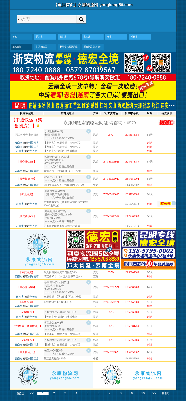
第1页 (21, 393)
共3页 (165, 393)
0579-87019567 (111, 216)
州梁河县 (31, 142)
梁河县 (39, 36)
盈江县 (87, 36)
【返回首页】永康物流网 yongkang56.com (93, 4)
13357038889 (132, 194)
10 (143, 393)
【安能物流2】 (26, 312)
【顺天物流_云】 (26, 178)
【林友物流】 (26, 272)
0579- (111, 134)
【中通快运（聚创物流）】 (26, 326)
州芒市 (30, 151)
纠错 (149, 142)
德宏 (14, 36)
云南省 (18, 142)
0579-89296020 (111, 178)
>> (154, 393)
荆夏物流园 (41, 46)
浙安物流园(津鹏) (92, 46)
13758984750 (132, 134)
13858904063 (132, 272)
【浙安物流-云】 (26, 216)
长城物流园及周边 (69, 46)
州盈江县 (31, 146)
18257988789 (132, 161)
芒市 (109, 36)
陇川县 (63, 36)
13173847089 (132, 302)
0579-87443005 (111, 194)
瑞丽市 (134, 36)
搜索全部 (16, 46)
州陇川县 (31, 344)
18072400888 (132, 216)
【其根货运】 (26, 302)
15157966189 (132, 312)
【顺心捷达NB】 (26, 161)
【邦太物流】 (26, 194)
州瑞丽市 (31, 171)
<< (32, 393)
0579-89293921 (111, 161)
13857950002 (132, 178)
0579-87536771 (111, 302)
